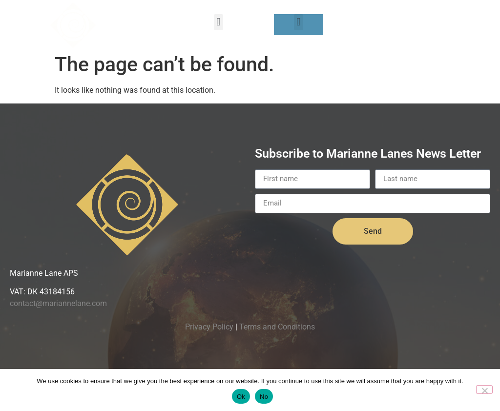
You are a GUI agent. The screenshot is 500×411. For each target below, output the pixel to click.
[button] (218, 22)
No (264, 396)
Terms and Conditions (277, 326)
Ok (241, 396)
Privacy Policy (209, 326)
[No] (484, 389)
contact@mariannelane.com (58, 303)
